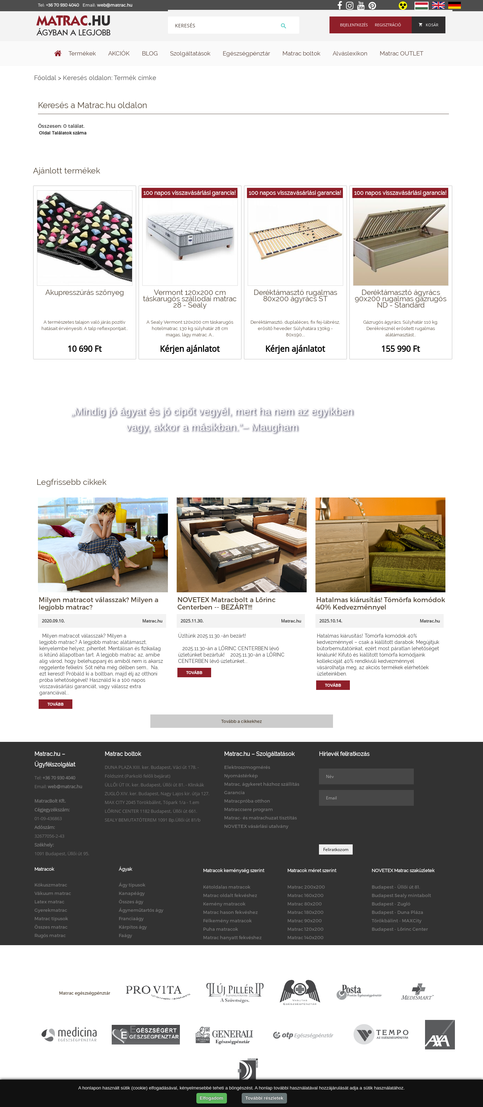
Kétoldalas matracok (226, 887)
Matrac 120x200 (305, 929)
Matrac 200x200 (306, 887)
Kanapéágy (132, 893)
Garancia (234, 792)
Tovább (55, 704)
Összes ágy (131, 901)
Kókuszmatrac (50, 885)
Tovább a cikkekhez (241, 721)
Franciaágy (131, 918)
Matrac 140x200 (305, 937)
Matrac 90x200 (304, 920)
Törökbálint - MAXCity (397, 920)
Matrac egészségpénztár (84, 992)
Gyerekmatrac (50, 910)
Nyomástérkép (241, 775)
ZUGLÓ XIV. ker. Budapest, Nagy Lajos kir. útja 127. (157, 793)
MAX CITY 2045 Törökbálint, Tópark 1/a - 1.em (152, 802)
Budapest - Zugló (391, 904)
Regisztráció (388, 24)
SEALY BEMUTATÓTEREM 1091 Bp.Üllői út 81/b (153, 820)
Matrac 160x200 (305, 895)
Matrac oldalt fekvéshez (230, 895)
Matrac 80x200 (304, 904)
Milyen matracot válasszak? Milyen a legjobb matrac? (98, 603)
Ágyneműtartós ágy (141, 910)
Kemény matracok (224, 904)
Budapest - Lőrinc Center (400, 929)
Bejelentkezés (354, 24)
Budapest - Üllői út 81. (396, 887)
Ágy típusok (132, 885)
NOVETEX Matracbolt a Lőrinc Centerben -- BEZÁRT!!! (226, 603)
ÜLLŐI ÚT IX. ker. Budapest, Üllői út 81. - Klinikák (154, 785)
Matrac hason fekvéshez (230, 912)
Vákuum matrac (52, 893)
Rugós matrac (50, 935)
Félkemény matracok (227, 920)
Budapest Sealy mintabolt (401, 895)
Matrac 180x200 (305, 912)
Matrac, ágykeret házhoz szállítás (261, 784)
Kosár (428, 24)
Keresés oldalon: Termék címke (109, 77)
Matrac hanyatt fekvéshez (232, 937)
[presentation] (372, 825)
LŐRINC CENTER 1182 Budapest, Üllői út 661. (151, 811)
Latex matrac (49, 901)
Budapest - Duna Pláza (397, 912)
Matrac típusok (51, 918)
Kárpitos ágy (133, 927)
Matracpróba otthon (247, 801)
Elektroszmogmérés (247, 767)
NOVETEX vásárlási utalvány (256, 826)
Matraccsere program (248, 809)
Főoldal (45, 77)
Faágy (125, 935)
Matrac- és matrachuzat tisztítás (260, 818)
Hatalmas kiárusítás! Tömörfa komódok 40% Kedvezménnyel (380, 603)
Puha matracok (220, 929)
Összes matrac (50, 927)
